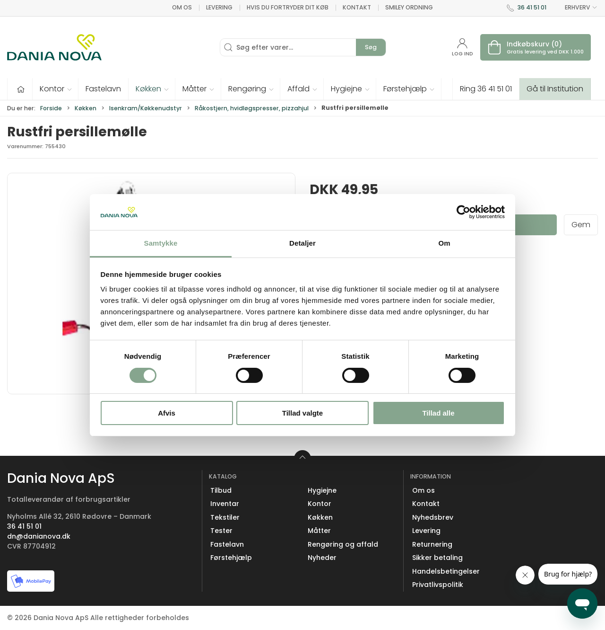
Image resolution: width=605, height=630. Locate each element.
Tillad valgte (302, 413)
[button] (55, 89)
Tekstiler (225, 517)
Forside (51, 108)
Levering (219, 7)
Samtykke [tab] (161, 243)
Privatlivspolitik (437, 584)
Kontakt (357, 7)
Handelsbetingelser (446, 571)
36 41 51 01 (532, 7)
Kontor (319, 503)
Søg (371, 47)
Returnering (432, 544)
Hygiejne (322, 490)
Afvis (166, 413)
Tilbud (221, 490)
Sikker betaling (437, 557)
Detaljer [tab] (302, 243)
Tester (221, 530)
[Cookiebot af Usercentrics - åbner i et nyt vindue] (463, 212)
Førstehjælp (231, 557)
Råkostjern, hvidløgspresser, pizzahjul (252, 108)
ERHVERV (575, 7)
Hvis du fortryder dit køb (287, 7)
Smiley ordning (409, 7)
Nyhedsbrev (432, 517)
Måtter (319, 530)
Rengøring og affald (343, 544)
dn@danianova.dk (38, 536)
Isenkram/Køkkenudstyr (145, 108)
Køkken (85, 108)
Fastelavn (227, 544)
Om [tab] (444, 243)
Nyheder (322, 557)
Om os (182, 7)
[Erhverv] (54, 47)
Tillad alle (438, 413)
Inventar (224, 503)
